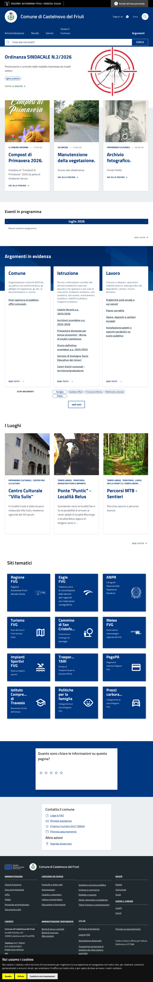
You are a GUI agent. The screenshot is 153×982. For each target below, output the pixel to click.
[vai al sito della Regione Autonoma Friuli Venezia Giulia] (34, 3)
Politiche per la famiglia (66, 694)
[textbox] (75, 773)
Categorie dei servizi (52, 876)
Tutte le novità (15, 86)
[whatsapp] (125, 16)
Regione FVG (17, 579)
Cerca (140, 42)
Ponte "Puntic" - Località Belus (74, 493)
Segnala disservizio (61, 844)
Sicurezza (63, 147)
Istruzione (67, 273)
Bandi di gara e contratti (53, 929)
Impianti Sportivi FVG (18, 661)
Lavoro (113, 273)
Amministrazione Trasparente (58, 921)
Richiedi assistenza (61, 821)
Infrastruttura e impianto (72, 483)
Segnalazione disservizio (90, 940)
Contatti (9, 921)
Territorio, (79, 480)
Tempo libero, (65, 480)
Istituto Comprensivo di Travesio (22, 696)
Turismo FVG (18, 622)
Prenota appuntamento (63, 832)
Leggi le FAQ (57, 815)
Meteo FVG (111, 622)
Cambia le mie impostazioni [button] (42, 976)
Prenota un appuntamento (128, 929)
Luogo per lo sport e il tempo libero (124, 482)
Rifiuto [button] (21, 976)
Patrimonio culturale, (20, 480)
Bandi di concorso (50, 932)
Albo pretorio (48, 936)
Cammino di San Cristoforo (67, 624)
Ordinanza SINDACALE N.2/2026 (38, 56)
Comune (17, 273)
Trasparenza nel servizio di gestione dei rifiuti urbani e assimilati (91, 950)
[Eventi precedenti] (7, 221)
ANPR (111, 577)
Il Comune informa (18, 147)
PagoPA (112, 657)
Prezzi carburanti (115, 692)
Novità (118, 876)
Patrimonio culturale (118, 147)
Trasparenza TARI (69, 659)
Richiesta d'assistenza (89, 929)
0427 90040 (67, 826)
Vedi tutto (141, 237)
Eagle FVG (63, 579)
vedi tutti (76, 404)
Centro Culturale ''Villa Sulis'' (25, 493)
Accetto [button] (8, 976)
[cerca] (144, 16)
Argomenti (138, 33)
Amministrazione (14, 876)
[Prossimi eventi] (145, 221)
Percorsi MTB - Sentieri (122, 493)
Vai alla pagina (19, 185)
